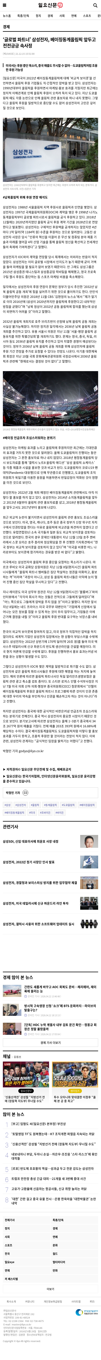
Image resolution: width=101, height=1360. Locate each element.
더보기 (50, 1289)
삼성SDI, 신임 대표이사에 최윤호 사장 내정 (30, 841)
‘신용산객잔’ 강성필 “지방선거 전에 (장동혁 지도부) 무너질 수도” (53, 1144)
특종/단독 (23, 16)
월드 (55, 1253)
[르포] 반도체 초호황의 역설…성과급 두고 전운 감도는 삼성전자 (52, 1168)
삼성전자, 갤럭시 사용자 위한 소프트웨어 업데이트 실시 (38, 924)
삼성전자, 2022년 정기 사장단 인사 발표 (29, 862)
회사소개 (11, 1301)
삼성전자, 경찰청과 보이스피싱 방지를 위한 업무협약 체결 (40, 882)
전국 (7, 1253)
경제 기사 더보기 (50, 1043)
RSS (92, 1301)
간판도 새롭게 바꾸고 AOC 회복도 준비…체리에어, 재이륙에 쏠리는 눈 (60, 988)
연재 (7, 1270)
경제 (50, 16)
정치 (38, 16)
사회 (62, 16)
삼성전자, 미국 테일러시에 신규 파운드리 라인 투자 (36, 903)
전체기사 (10, 1220)
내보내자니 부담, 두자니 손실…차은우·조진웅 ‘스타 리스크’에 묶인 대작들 (54, 1156)
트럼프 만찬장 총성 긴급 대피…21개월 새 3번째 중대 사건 (48, 1178)
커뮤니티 (29, 1301)
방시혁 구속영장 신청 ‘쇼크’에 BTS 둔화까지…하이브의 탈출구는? (60, 1007)
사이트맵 (76, 1301)
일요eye (9, 1262)
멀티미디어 (59, 1262)
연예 (74, 16)
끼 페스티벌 (11, 1279)
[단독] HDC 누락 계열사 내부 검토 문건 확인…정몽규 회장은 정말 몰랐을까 (60, 1026)
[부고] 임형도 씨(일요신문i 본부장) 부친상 (38, 1124)
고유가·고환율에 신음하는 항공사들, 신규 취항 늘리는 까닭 (49, 1189)
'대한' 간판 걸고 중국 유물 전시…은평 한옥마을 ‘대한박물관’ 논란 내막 (53, 1201)
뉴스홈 (7, 16)
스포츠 (87, 16)
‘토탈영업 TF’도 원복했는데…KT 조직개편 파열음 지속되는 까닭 (53, 1134)
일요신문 (50, 5)
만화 (55, 1270)
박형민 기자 (13, 793)
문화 (55, 1245)
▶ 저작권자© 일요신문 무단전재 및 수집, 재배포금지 (37, 769)
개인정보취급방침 (53, 1301)
